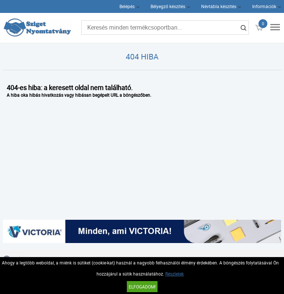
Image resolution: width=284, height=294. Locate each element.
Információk (264, 6)
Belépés (127, 6)
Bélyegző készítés (168, 6)
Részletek (174, 274)
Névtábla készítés (218, 6)
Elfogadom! (142, 287)
